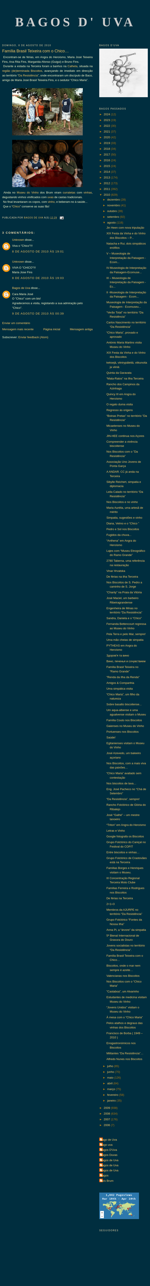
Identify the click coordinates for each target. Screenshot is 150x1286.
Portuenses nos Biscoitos (122, 731)
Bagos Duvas (108, 1155)
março (111, 1089)
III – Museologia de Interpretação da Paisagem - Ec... (126, 282)
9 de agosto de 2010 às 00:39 (38, 313)
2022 (107, 125)
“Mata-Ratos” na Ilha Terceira (124, 378)
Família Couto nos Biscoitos (124, 720)
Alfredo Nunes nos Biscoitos (124, 1059)
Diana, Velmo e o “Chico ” (122, 523)
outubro (112, 211)
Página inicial (51, 329)
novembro (114, 205)
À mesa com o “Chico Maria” (124, 1017)
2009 (107, 1108)
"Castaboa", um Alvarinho (122, 991)
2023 (107, 120)
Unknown (18, 239)
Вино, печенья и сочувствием (125, 661)
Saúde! (110, 737)
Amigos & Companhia (120, 683)
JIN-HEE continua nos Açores (125, 436)
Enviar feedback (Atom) (33, 337)
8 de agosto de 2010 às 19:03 (38, 278)
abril (110, 1083)
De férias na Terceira (119, 898)
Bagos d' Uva (75, 22)
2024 (107, 114)
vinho (51, 201)
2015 (107, 166)
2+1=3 (110, 904)
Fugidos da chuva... (118, 535)
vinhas (88, 192)
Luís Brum (106, 1180)
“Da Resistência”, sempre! (122, 799)
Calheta (72, 66)
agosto (112, 222)
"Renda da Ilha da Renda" (122, 677)
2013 (107, 177)
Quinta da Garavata (118, 372)
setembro (113, 216)
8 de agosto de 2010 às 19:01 (38, 251)
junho (111, 1072)
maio (110, 1077)
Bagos (104, 1175)
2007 (107, 1119)
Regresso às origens (119, 410)
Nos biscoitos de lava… (121, 783)
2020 (107, 137)
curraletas (69, 192)
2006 (107, 1125)
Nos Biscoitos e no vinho (122, 502)
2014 (107, 171)
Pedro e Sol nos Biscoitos (122, 529)
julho (110, 1066)
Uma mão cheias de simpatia (124, 639)
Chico (16, 206)
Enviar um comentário (16, 323)
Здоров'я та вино (117, 655)
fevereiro (113, 1094)
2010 (107, 194)
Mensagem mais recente (18, 329)
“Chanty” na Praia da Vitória (124, 592)
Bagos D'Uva (108, 1149)
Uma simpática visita (119, 688)
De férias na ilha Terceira (122, 576)
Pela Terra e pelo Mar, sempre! (126, 634)
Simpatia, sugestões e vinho (124, 517)
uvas (50, 197)
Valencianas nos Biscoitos (122, 975)
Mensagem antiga (81, 329)
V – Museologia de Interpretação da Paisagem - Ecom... (126, 258)
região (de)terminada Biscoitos (22, 70)
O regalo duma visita (119, 404)
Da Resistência (28, 75)
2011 (107, 189)
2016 (107, 160)
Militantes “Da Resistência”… (124, 1053)
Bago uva (106, 1144)
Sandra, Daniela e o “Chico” (124, 618)
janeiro (112, 1100)
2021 (107, 131)
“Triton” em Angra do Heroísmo (126, 825)
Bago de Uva (108, 1139)
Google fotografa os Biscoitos (125, 836)
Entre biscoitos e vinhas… (122, 852)
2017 (107, 154)
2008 (107, 1113)
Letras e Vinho (115, 830)
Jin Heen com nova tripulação (125, 227)
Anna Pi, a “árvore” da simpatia (126, 929)
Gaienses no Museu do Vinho (125, 726)
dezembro (114, 199)
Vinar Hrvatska (115, 571)
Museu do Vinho (28, 192)
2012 (107, 183)
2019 (107, 143)
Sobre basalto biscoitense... (124, 704)
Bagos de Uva (21, 288)
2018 (107, 148)
